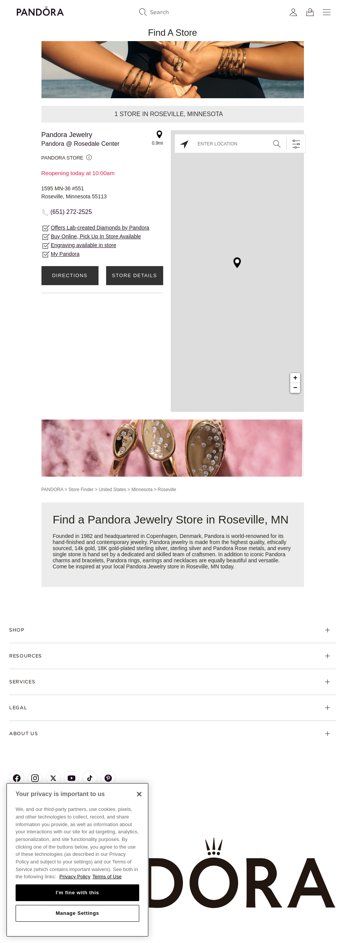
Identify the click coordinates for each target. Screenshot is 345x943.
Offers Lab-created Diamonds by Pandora (100, 228)
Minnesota (141, 489)
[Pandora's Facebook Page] (16, 778)
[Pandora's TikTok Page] (89, 778)
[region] (77, 860)
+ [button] (295, 378)
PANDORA (52, 489)
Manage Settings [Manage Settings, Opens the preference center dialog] (77, 913)
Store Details (134, 275)
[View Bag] (310, 12)
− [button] (295, 388)
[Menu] (326, 12)
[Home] (172, 873)
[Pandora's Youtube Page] (71, 778)
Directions (69, 275)
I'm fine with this (77, 892)
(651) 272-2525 (71, 212)
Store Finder (81, 489)
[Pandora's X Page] (53, 778)
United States (112, 489)
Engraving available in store (83, 245)
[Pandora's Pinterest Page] (108, 778)
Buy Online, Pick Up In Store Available (96, 236)
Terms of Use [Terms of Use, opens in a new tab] (107, 876)
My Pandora (65, 254)
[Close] (139, 794)
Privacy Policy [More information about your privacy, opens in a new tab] (75, 876)
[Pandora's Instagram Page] (35, 778)
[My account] (293, 12)
